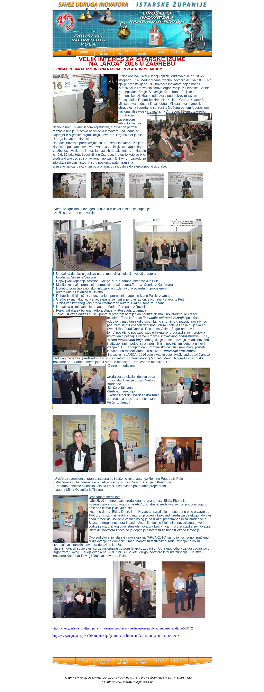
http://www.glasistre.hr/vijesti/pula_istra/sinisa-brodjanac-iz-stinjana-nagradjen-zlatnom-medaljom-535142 (123, 628)
